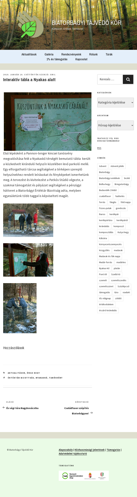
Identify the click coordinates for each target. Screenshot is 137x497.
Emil (53, 74)
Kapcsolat (81, 59)
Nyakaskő (42, 378)
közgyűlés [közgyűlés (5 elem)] (104, 250)
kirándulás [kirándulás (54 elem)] (104, 226)
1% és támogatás (57, 59)
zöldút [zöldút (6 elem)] (118, 298)
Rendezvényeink (71, 54)
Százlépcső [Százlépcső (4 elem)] (123, 286)
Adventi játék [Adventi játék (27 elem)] (117, 166)
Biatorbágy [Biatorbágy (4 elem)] (104, 172)
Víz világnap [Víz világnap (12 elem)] (105, 298)
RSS (99, 147)
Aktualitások (29, 54)
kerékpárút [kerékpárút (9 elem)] (122, 220)
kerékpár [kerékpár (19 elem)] (114, 214)
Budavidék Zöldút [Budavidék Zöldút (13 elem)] (108, 190)
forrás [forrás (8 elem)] (102, 202)
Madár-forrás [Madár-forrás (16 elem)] (105, 262)
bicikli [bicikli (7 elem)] (127, 178)
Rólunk (93, 54)
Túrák (109, 54)
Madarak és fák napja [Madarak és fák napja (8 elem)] (109, 256)
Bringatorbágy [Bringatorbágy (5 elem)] (122, 184)
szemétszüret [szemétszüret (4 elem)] (106, 286)
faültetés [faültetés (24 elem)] (119, 196)
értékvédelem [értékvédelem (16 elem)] (106, 304)
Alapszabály (66, 450)
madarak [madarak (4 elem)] (118, 250)
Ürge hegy (33, 373)
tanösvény (56, 378)
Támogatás (113, 450)
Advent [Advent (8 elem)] (102, 166)
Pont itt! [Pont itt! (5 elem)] (103, 274)
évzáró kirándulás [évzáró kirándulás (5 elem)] (108, 310)
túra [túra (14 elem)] (116, 292)
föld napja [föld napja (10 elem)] (125, 202)
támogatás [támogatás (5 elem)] (104, 292)
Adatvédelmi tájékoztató (73, 453)
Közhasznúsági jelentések (90, 450)
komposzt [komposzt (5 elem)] (119, 226)
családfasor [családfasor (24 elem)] (105, 196)
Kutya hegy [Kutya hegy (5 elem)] (123, 232)
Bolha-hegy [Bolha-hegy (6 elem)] (104, 184)
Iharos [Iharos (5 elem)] (102, 214)
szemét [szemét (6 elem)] (103, 280)
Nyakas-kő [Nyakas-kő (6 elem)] (104, 268)
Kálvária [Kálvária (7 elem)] (103, 238)
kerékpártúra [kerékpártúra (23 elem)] (105, 220)
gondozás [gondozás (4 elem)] (121, 208)
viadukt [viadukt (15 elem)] (126, 292)
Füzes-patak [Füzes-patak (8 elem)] (105, 208)
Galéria (49, 54)
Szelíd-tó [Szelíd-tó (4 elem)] (115, 274)
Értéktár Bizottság (21, 378)
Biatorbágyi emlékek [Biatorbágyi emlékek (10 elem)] (109, 178)
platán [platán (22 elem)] (117, 268)
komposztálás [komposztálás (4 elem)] (106, 232)
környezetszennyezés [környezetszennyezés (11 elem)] (110, 244)
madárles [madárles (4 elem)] (121, 262)
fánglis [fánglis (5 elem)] (113, 202)
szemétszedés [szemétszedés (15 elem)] (118, 280)
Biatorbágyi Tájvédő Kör (86, 23)
